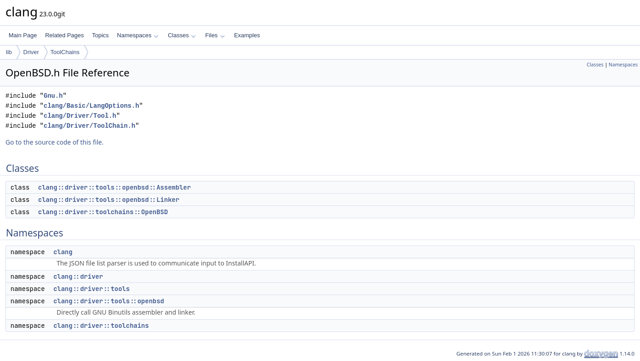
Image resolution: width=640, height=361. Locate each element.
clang (62, 252)
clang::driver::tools (91, 289)
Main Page (23, 35)
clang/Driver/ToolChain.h (89, 125)
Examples (247, 35)
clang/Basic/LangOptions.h (91, 105)
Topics (100, 35)
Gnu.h (53, 95)
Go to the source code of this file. (54, 142)
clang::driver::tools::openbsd (108, 301)
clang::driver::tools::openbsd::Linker (109, 200)
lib (9, 52)
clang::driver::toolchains (101, 325)
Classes (182, 35)
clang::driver (78, 276)
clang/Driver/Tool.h (80, 115)
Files (215, 35)
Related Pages (64, 35)
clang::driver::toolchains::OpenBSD (103, 212)
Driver (31, 52)
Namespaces (137, 35)
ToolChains (65, 52)
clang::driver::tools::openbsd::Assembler (114, 187)
